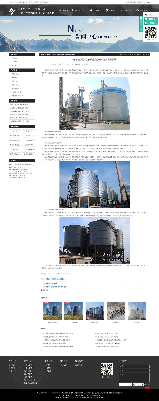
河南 (81, 397)
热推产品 (58, 397)
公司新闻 (14, 58)
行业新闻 (14, 62)
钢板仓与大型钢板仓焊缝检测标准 (56, 287)
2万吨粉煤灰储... (15, 154)
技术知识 (14, 65)
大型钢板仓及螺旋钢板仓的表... (20, 118)
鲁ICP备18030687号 (65, 395)
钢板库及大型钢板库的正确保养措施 (54, 343)
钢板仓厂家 (92, 393)
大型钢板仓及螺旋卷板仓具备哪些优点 (107, 346)
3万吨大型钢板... (15, 145)
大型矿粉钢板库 (29, 140)
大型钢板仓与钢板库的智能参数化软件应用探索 (58, 334)
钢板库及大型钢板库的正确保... (20, 111)
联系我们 (143, 10)
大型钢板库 (15, 77)
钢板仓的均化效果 (52, 284)
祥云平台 (83, 395)
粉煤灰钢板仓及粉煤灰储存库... (20, 104)
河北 (78, 397)
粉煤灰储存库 (108, 393)
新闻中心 (112, 10)
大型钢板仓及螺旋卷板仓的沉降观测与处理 (56, 337)
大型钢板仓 (15, 74)
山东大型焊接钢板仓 (52, 322)
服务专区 (63, 365)
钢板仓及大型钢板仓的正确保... (20, 114)
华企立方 (97, 395)
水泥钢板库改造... (15, 140)
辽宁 (94, 397)
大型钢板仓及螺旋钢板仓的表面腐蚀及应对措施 (58, 346)
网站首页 (66, 10)
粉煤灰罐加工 (29, 145)
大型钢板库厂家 (29, 149)
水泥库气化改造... (15, 136)
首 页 (131, 54)
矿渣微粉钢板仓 (29, 154)
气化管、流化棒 (17, 92)
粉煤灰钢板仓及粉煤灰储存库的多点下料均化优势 (110, 340)
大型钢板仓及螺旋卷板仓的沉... (20, 121)
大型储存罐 (73, 322)
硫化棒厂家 (29, 136)
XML (148, 2)
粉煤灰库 (14, 81)
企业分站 (129, 2)
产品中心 (97, 10)
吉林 (91, 397)
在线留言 (128, 10)
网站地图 (137, 2)
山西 (71, 397)
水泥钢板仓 (15, 88)
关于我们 (81, 10)
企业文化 (12, 371)
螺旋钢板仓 (15, 85)
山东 (75, 397)
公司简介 (12, 365)
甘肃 (102, 397)
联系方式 (78, 365)
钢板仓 (48, 279)
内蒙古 (98, 397)
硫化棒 (15, 131)
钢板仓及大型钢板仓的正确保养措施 (106, 337)
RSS (143, 2)
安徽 (88, 397)
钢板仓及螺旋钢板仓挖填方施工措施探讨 (107, 343)
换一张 (147, 384)
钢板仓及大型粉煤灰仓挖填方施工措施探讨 (56, 340)
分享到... (152, 23)
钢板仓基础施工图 (17, 96)
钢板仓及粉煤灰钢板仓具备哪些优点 (106, 334)
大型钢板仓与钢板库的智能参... (20, 108)
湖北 (84, 397)
